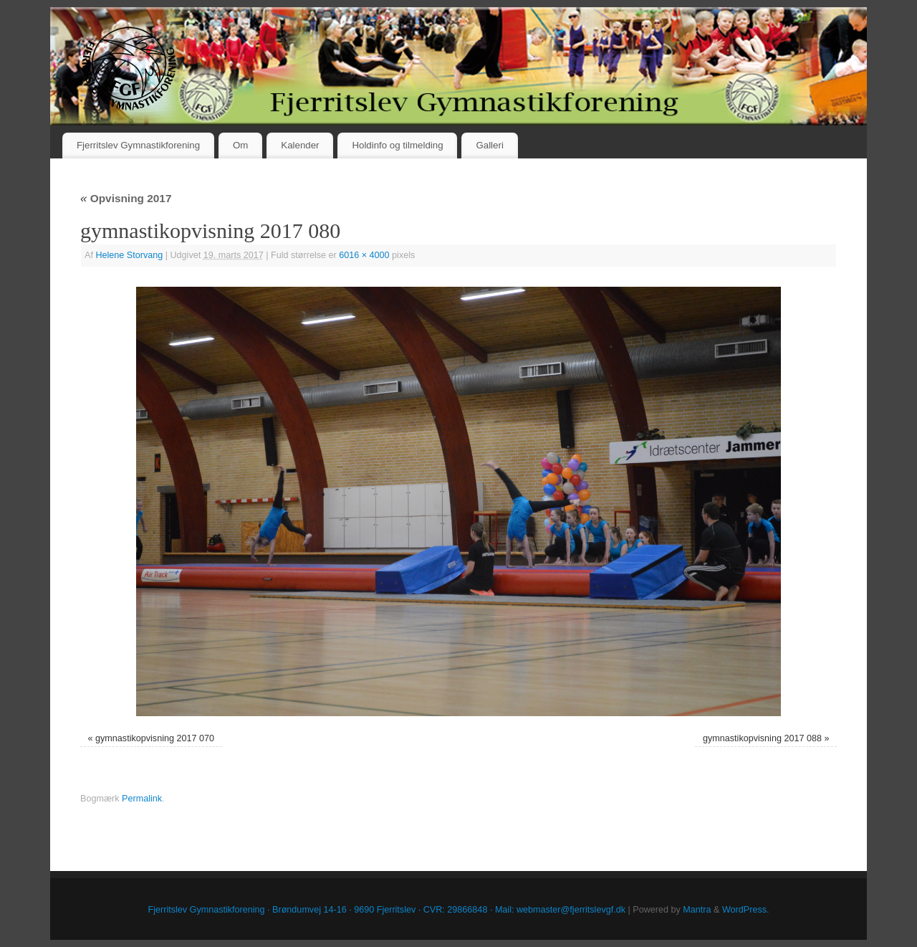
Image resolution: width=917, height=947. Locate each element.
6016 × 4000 (364, 255)
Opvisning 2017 (125, 198)
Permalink (142, 799)
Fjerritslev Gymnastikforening (138, 145)
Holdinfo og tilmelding (397, 145)
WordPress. (745, 910)
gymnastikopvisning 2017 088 (762, 738)
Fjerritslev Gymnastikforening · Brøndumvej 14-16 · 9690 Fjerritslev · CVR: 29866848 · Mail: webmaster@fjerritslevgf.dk (387, 910)
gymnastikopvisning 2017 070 (154, 738)
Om (240, 145)
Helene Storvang (129, 255)
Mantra (697, 910)
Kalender (300, 145)
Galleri (489, 145)
